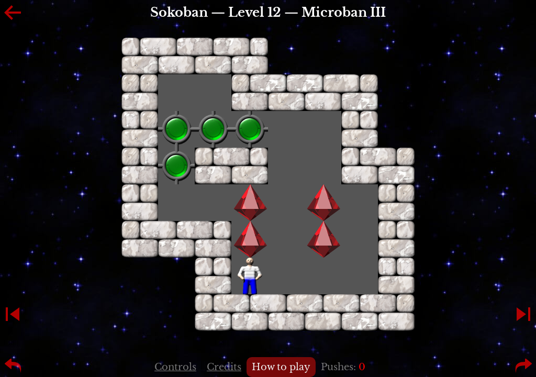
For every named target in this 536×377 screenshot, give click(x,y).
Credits (224, 367)
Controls (175, 367)
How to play (281, 367)
